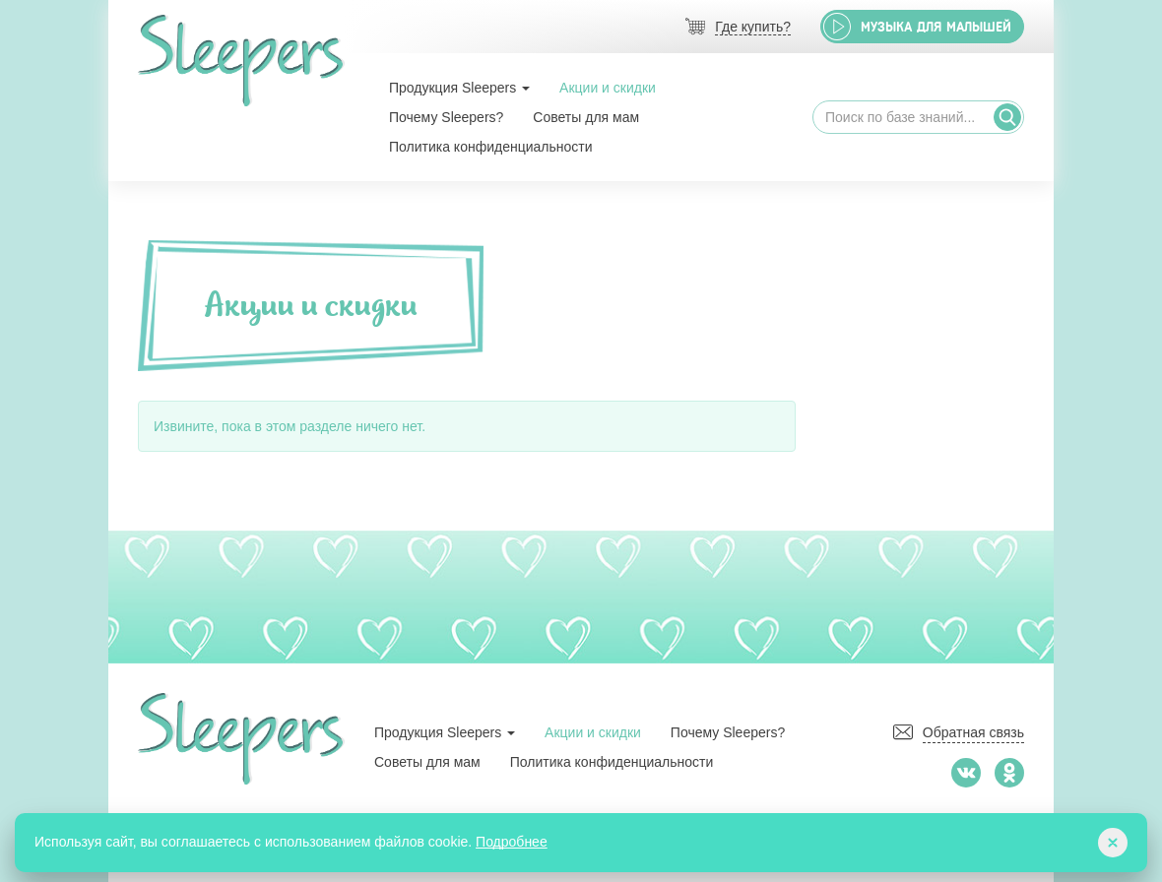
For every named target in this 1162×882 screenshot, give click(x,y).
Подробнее (512, 842)
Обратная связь (973, 732)
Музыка (936, 27)
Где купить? (753, 27)
